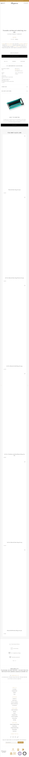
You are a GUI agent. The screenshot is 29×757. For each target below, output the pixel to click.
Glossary (14, 711)
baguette (15, 46)
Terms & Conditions (14, 716)
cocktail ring (11, 43)
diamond (7, 43)
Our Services (14, 705)
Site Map (14, 719)
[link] (14, 162)
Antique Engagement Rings (14, 724)
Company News (14, 690)
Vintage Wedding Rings (14, 727)
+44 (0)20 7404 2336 (23, 670)
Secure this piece (14, 56)
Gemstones (14, 731)
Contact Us (14, 698)
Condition (14, 86)
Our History (14, 689)
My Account (15, 700)
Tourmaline (3, 43)
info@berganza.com (15, 675)
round (20, 43)
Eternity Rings (14, 729)
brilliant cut (22, 43)
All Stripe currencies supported (15, 678)
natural (26, 43)
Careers (14, 692)
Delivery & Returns (14, 91)
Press (14, 694)
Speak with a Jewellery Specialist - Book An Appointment (14, 0)
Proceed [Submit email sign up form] (20, 742)
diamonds (18, 46)
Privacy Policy (14, 718)
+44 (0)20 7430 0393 (12, 670)
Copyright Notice (14, 714)
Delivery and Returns (14, 703)
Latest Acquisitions (14, 709)
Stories (14, 713)
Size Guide (17, 69)
